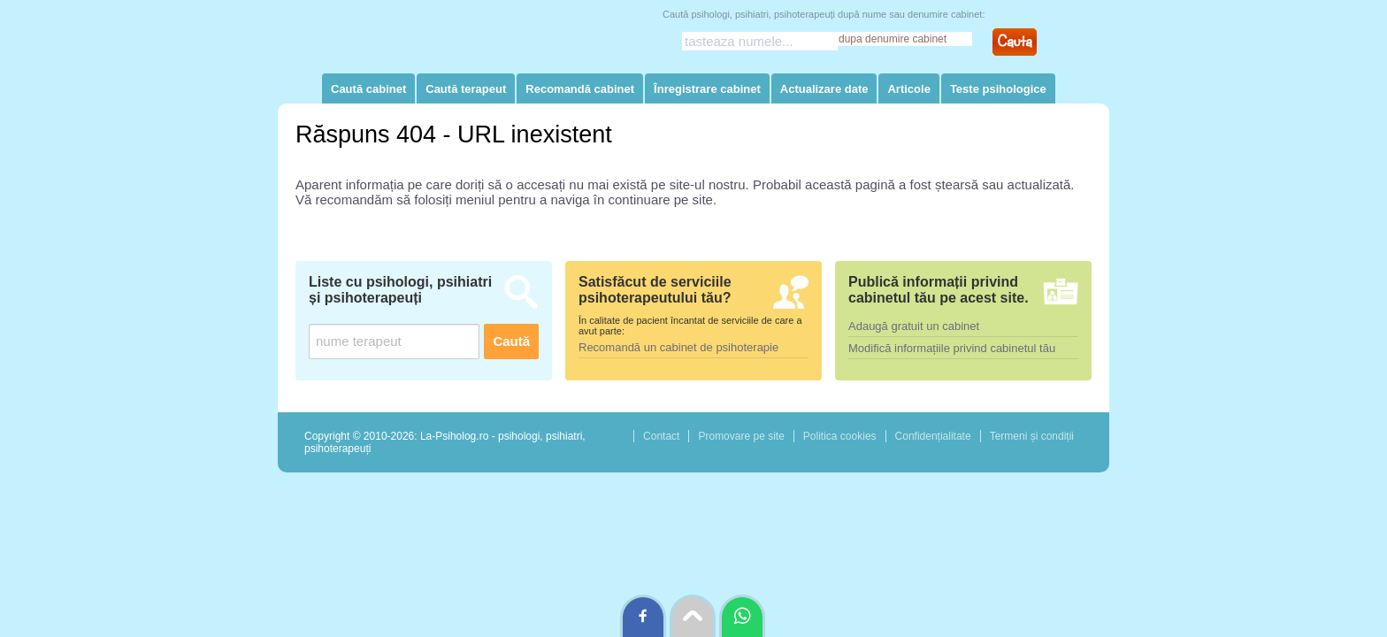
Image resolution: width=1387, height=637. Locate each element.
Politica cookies (840, 436)
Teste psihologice (998, 89)
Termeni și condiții (1032, 436)
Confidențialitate (933, 436)
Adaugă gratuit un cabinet (913, 326)
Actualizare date (824, 89)
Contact (661, 436)
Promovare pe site (741, 436)
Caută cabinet (368, 89)
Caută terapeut (465, 89)
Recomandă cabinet (579, 89)
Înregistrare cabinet (707, 89)
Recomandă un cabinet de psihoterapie (678, 347)
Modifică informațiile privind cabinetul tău (951, 348)
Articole (908, 89)
